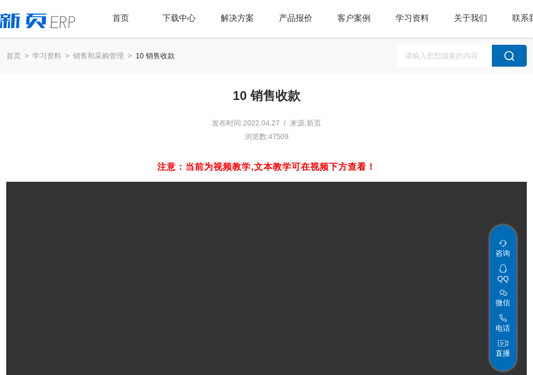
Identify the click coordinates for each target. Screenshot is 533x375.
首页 (13, 56)
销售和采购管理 (98, 56)
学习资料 (46, 56)
